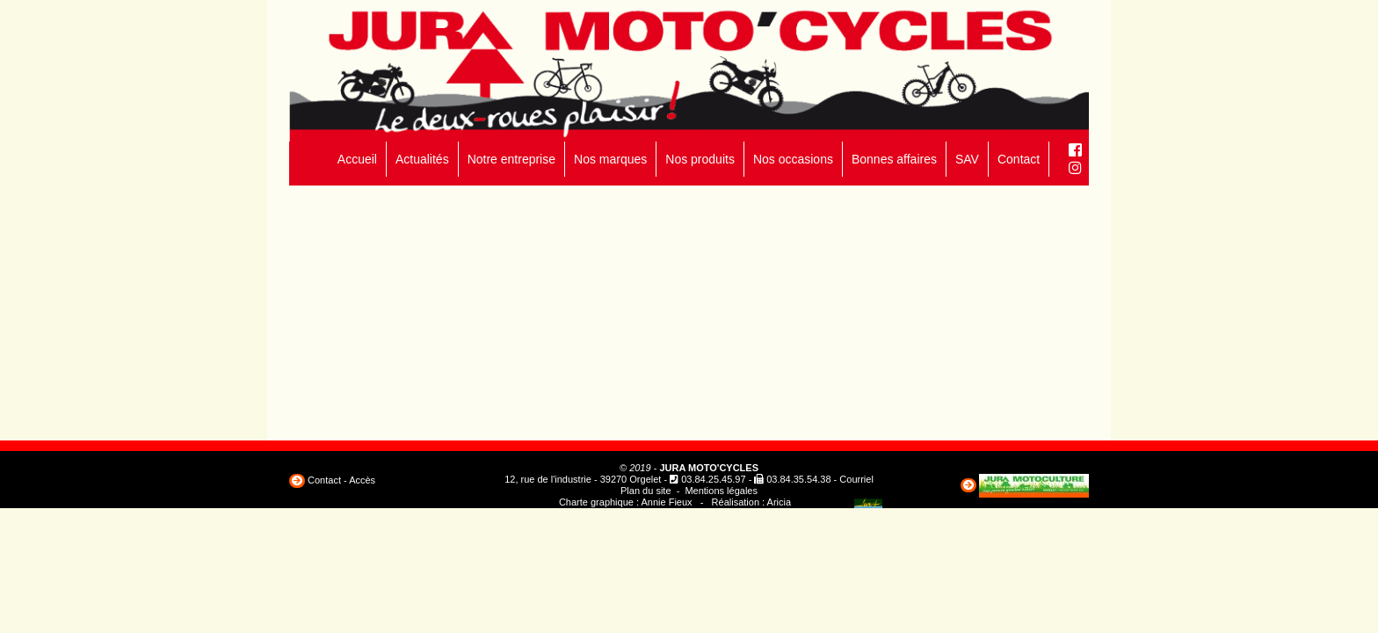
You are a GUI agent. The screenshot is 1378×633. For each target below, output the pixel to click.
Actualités (422, 159)
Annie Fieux (666, 502)
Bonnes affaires (894, 159)
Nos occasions (793, 159)
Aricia (779, 502)
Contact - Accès (341, 480)
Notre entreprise (511, 159)
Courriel (856, 479)
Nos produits (700, 159)
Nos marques (610, 159)
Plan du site (645, 490)
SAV (967, 159)
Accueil (357, 159)
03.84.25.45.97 (713, 479)
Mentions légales (721, 490)
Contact (1018, 159)
